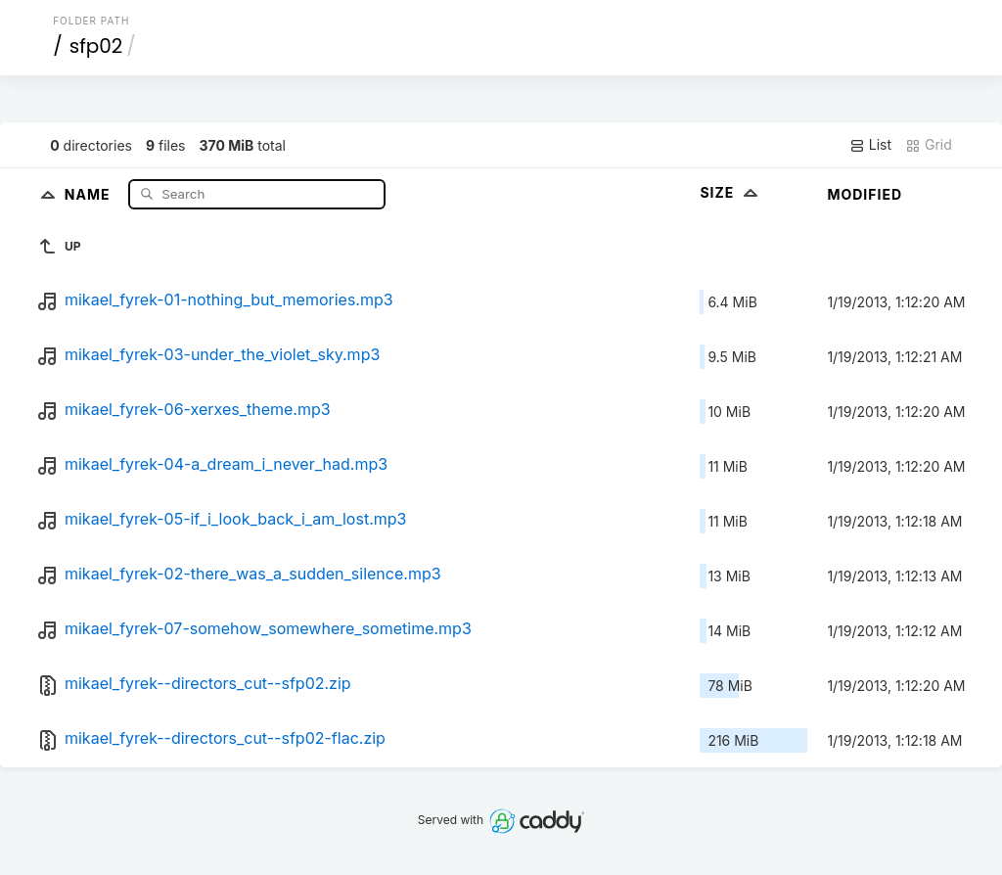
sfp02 (96, 46)
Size (730, 192)
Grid (928, 145)
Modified (864, 194)
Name (89, 193)
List (870, 145)
